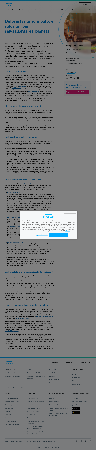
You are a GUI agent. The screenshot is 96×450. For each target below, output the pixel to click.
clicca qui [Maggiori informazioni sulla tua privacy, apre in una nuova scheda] (67, 231)
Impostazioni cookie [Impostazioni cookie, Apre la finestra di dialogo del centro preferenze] (42, 235)
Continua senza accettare (70, 213)
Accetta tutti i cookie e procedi (58, 235)
